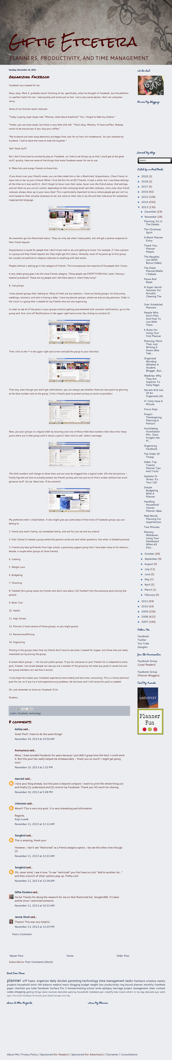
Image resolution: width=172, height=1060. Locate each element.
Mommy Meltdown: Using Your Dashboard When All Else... (151, 539)
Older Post (123, 955)
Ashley (19, 729)
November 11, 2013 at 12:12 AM (35, 824)
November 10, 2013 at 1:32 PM (34, 767)
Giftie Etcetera (73, 41)
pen (102, 992)
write (98, 988)
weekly (161, 981)
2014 (145, 202)
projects (11, 984)
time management (111, 980)
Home (69, 955)
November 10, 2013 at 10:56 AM (35, 739)
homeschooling (77, 988)
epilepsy (107, 988)
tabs (116, 992)
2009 (145, 611)
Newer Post (16, 955)
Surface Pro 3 (58, 988)
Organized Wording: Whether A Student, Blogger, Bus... (153, 364)
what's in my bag (135, 992)
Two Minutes (152, 527)
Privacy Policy (29, 1054)
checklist (20, 988)
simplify (109, 992)
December (150, 211)
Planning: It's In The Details (153, 222)
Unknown (20, 803)
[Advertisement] (69, 945)
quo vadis (160, 992)
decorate (149, 992)
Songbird (20, 835)
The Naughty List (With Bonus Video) (153, 260)
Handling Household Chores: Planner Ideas (153, 506)
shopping (19, 992)
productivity (111, 984)
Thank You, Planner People (151, 248)
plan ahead (48, 995)
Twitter (142, 640)
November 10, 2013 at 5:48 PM (34, 792)
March (148, 589)
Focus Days (150, 409)
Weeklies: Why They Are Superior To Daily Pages (152, 380)
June (147, 574)
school (90, 988)
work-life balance (41, 984)
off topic (29, 980)
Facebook (23, 713)
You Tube (143, 643)
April (147, 584)
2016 (145, 191)
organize (43, 980)
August (149, 564)
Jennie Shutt (22, 917)
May (147, 579)
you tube (31, 988)
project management (136, 988)
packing (72, 992)
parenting (74, 980)
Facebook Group (147, 661)
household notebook (88, 992)
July (147, 569)
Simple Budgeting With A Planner (151, 491)
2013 (145, 207)
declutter (62, 992)
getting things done (36, 992)
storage (57, 995)
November (150, 216)
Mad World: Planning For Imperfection (152, 519)
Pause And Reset (150, 280)
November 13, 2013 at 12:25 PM (34, 926)
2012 (145, 601)
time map (65, 995)
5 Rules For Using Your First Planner (152, 333)
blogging (75, 984)
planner (14, 980)
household (23, 984)
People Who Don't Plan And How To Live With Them (152, 319)
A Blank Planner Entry (153, 239)
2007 (145, 621)
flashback (139, 981)
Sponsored (46, 1054)
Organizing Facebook (150, 447)
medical (57, 984)
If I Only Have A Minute (153, 402)
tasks (129, 980)
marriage (118, 988)
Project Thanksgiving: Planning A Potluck (153, 418)
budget (85, 984)
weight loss (97, 984)
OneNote (159, 984)
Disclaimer (112, 1054)
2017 (145, 186)
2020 (145, 176)
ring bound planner (131, 984)
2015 (145, 197)
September (151, 559)
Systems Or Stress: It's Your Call (151, 479)
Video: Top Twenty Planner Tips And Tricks (152, 466)
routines (52, 992)
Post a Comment (22, 934)
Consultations (129, 1054)
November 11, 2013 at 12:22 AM (35, 856)
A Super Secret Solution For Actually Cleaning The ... (153, 293)
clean (152, 988)
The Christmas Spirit (152, 230)
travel (122, 992)
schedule (151, 981)
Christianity (36, 995)
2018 (145, 181)
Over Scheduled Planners (153, 306)
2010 (145, 606)
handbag (27, 995)
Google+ (143, 647)
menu (65, 984)
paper (10, 988)
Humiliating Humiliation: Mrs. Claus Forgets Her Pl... (152, 434)
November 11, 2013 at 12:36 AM (35, 880)
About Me (13, 1054)
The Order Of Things (152, 455)
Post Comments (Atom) (39, 962)
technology (35, 713)
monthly (148, 984)
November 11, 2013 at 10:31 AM (35, 905)
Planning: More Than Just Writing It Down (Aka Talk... (153, 347)
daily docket (58, 980)
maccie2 (19, 778)
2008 (145, 616)
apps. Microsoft (14, 995)
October (149, 553)
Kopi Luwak (22, 819)
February (150, 594)
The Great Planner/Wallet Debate (153, 271)
